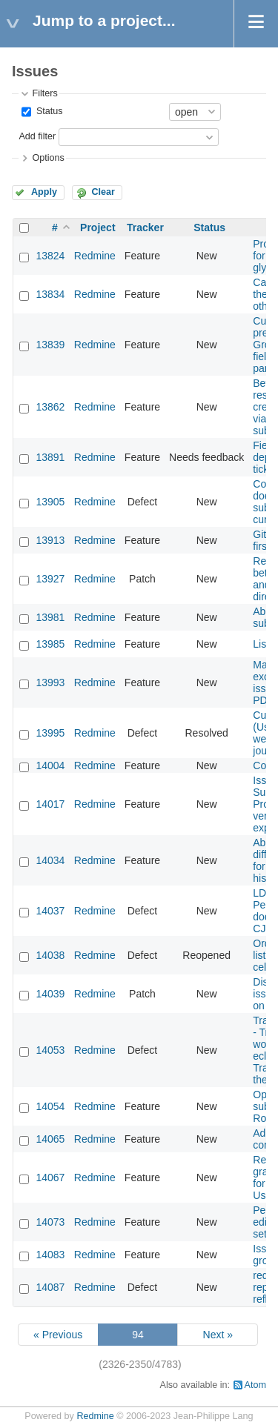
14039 (50, 994)
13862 (50, 407)
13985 (50, 644)
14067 (50, 1177)
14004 (50, 765)
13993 (50, 682)
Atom (255, 1385)
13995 (50, 733)
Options (48, 158)
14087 (50, 1287)
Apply (44, 192)
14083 (50, 1254)
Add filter (37, 136)
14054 (50, 1106)
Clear (103, 192)
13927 (50, 579)
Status (47, 111)
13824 (50, 256)
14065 (50, 1139)
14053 (50, 1050)
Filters (44, 93)
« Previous (57, 1335)
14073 (50, 1222)
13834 (50, 294)
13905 (50, 502)
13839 (50, 345)
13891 (50, 457)
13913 (50, 540)
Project (97, 227)
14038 (50, 955)
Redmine (95, 256)
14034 (50, 860)
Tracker (145, 227)
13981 (50, 617)
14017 (50, 804)
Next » (218, 1335)
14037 (50, 911)
